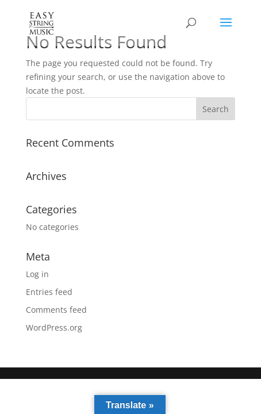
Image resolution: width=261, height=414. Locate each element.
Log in (37, 274)
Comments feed (56, 309)
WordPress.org (54, 327)
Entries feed (49, 291)
